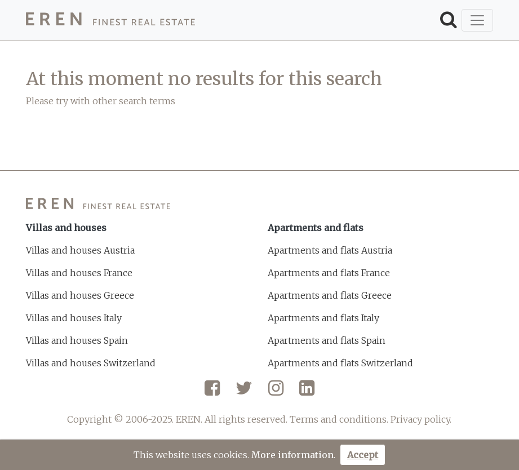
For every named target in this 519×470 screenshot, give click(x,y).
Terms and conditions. (339, 419)
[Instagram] (275, 392)
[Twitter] (244, 392)
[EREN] (110, 21)
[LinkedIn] (306, 392)
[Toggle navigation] (477, 20)
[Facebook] (212, 392)
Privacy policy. (421, 419)
